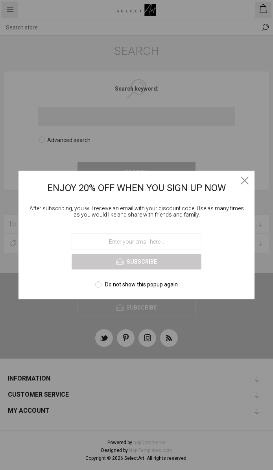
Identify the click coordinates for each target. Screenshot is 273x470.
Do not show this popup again (141, 284)
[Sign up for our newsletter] (136, 241)
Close (245, 180)
